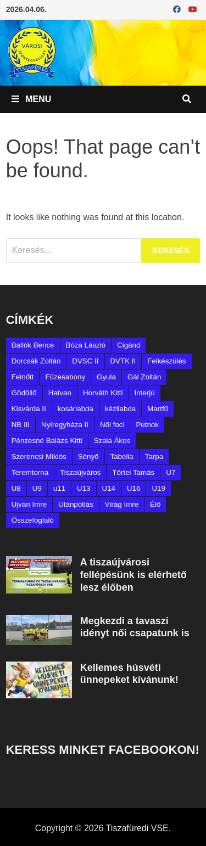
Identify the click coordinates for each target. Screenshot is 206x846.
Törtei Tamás (133, 472)
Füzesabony (65, 377)
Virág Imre (121, 504)
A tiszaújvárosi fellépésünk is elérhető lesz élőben (133, 575)
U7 (170, 472)
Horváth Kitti (103, 393)
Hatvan (59, 393)
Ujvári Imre (29, 504)
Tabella (121, 456)
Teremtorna (30, 472)
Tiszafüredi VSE (137, 828)
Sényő (88, 456)
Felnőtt (23, 377)
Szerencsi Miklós (39, 456)
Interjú (145, 393)
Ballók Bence (33, 345)
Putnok (147, 425)
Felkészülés (166, 361)
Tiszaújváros (80, 472)
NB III (21, 425)
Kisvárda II (29, 409)
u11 (59, 488)
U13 (83, 488)
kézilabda (120, 409)
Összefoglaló (33, 520)
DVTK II (123, 361)
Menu (32, 99)
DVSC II (85, 361)
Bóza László (86, 345)
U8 (16, 488)
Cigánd (128, 345)
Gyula (106, 377)
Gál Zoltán (144, 377)
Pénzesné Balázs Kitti (47, 440)
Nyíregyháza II (64, 425)
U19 (158, 488)
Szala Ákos (112, 440)
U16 (133, 488)
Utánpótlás (75, 504)
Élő (155, 504)
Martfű (157, 409)
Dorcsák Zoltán (36, 361)
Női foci (112, 425)
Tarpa (154, 456)
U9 (37, 488)
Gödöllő (24, 393)
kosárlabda (75, 409)
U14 (108, 488)
